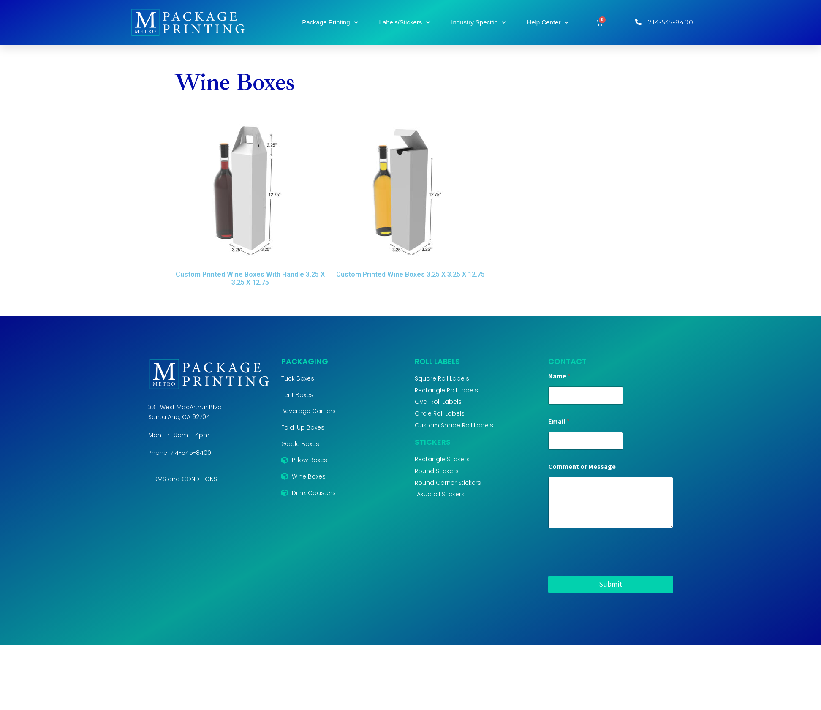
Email (559, 421)
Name (559, 376)
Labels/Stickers (404, 22)
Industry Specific (478, 22)
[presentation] (612, 570)
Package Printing (330, 22)
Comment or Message (582, 466)
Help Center (547, 22)
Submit (610, 584)
